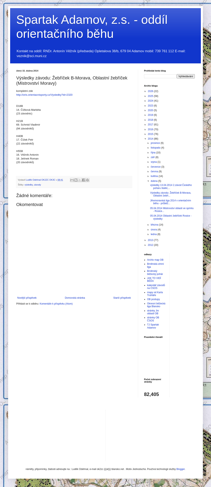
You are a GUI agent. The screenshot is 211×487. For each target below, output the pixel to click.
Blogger (181, 469)
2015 (151, 134)
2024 (151, 100)
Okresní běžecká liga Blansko (156, 305)
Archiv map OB (155, 259)
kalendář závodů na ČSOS (156, 287)
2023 (151, 105)
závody (37, 184)
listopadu (156, 147)
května (155, 176)
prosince (156, 143)
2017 (151, 124)
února (154, 229)
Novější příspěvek (27, 297)
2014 (151, 138)
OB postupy (153, 299)
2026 (151, 91)
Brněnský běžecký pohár (155, 272)
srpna (154, 162)
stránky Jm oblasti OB (153, 312)
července (156, 166)
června (155, 171)
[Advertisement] (136, 435)
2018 (151, 119)
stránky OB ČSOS (153, 319)
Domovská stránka (75, 297)
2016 (151, 129)
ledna (154, 234)
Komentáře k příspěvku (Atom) (56, 303)
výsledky (29, 184)
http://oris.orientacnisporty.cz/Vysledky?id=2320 (44, 94)
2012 (151, 245)
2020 (151, 110)
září (153, 157)
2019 (151, 115)
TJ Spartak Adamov (153, 326)
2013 (151, 240)
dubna (154, 181)
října (153, 152)
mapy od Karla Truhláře (155, 294)
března (155, 224)
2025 (151, 96)
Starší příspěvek (122, 297)
